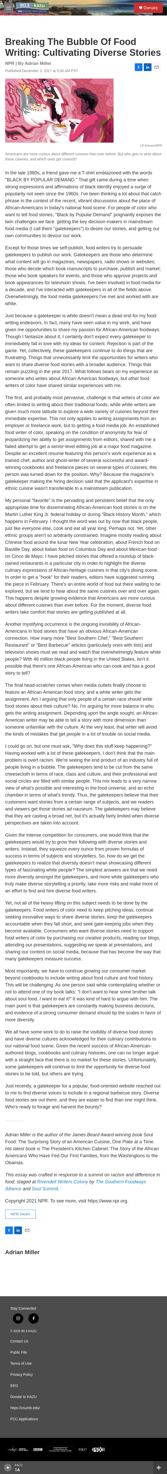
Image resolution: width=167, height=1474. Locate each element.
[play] (8, 1467)
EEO (14, 1386)
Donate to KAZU (23, 1397)
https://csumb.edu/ (25, 1408)
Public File (18, 1352)
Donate (151, 7)
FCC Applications (24, 1419)
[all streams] (160, 1467)
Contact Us (19, 1341)
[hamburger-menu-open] (8, 8)
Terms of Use (20, 1363)
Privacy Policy (21, 1375)
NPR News (20, 1214)
